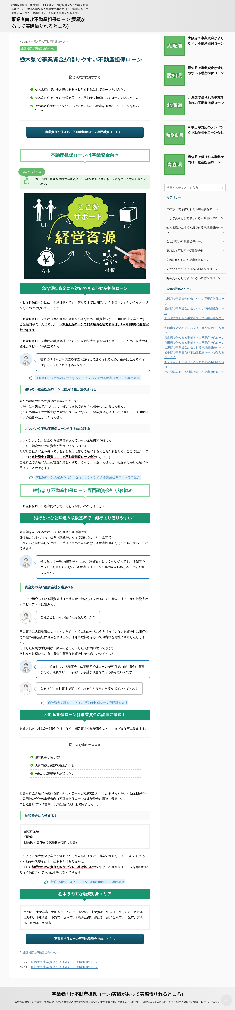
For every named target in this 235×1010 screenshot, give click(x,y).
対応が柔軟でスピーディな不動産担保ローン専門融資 (87, 882)
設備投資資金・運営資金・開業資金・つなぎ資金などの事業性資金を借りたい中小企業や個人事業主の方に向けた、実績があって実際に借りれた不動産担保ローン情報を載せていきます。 (117, 1001)
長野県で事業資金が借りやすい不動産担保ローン (64, 967)
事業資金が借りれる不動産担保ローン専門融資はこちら (85, 132)
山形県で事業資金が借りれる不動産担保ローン (194, 347)
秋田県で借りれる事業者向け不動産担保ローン (194, 342)
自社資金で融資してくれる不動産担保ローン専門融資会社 (87, 702)
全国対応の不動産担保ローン (40, 952)
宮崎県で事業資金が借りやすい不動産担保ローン (64, 962)
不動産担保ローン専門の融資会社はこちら (84, 938)
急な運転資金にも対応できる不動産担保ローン (194, 371)
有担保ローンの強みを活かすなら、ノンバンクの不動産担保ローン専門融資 (88, 378)
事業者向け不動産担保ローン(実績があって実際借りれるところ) (117, 994)
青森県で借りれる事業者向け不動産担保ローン (194, 337)
